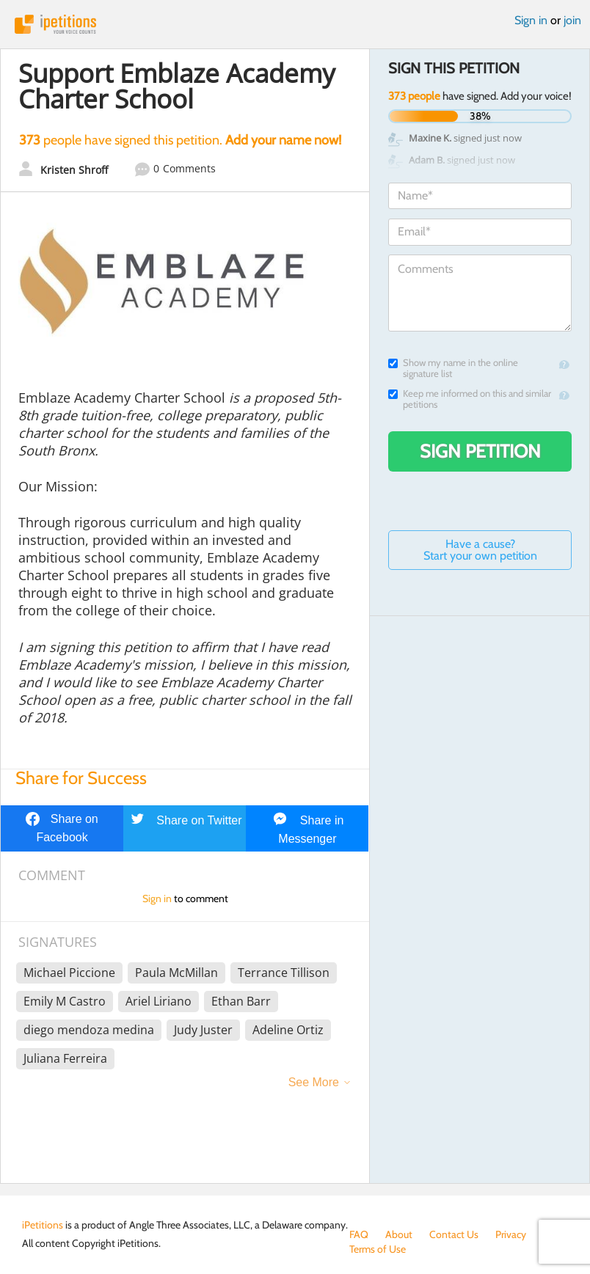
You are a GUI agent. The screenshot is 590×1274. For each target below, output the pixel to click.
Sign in (530, 20)
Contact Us (453, 1234)
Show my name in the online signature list (453, 368)
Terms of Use (377, 1249)
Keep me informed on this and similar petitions (469, 399)
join (572, 20)
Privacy (510, 1234)
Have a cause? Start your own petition (480, 550)
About (398, 1234)
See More (313, 1082)
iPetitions (295, 24)
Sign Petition (480, 451)
